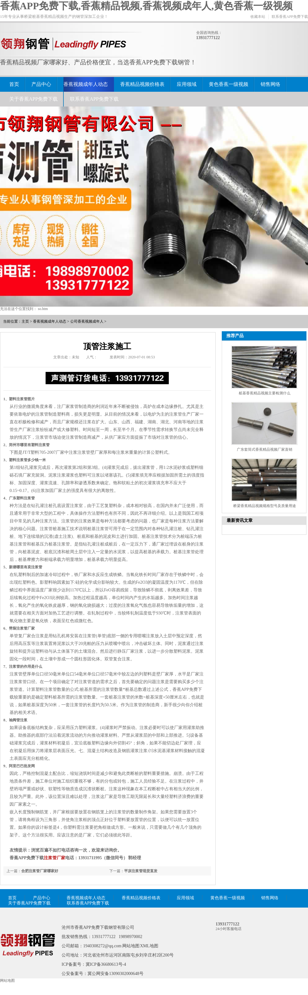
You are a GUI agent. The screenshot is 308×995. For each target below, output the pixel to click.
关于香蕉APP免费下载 (33, 99)
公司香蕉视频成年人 (86, 321)
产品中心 (41, 84)
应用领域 (187, 84)
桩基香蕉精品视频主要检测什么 (264, 393)
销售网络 (270, 84)
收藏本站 (257, 16)
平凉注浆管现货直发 (140, 871)
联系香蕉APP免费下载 (290, 16)
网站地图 (131, 946)
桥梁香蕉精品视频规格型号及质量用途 (264, 506)
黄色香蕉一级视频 (228, 84)
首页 (14, 84)
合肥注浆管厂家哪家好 (39, 871)
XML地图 (149, 946)
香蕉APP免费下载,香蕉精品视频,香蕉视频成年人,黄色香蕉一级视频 (146, 5)
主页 (25, 321)
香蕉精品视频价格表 (142, 84)
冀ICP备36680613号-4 (106, 964)
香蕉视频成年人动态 (85, 84)
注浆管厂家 (54, 858)
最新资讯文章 (240, 520)
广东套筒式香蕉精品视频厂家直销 (264, 449)
